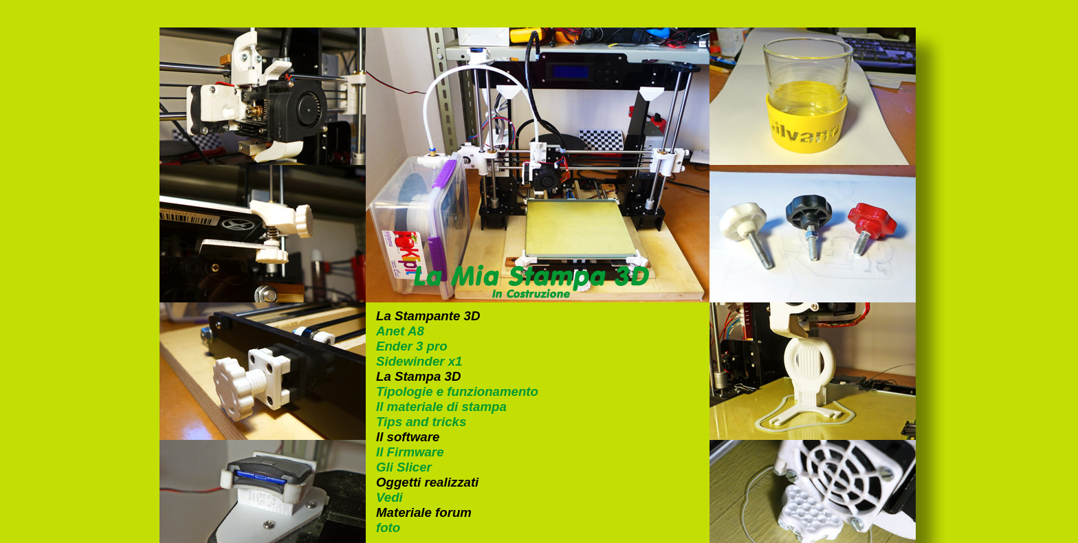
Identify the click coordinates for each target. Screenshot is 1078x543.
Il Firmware (410, 452)
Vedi (389, 497)
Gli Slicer (404, 467)
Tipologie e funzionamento (457, 391)
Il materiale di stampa (441, 406)
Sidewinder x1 (419, 361)
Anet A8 (400, 331)
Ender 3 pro (412, 346)
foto (388, 527)
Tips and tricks (421, 421)
